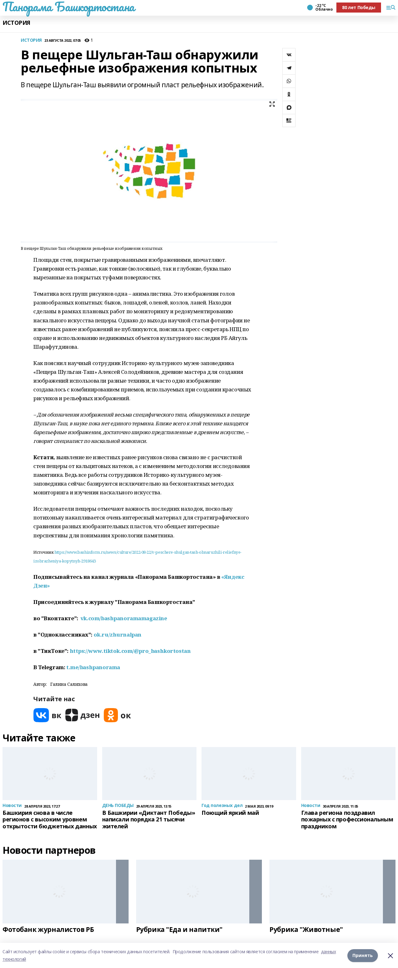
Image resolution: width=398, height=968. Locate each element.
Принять (362, 955)
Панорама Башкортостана (69, 7)
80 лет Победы (358, 7)
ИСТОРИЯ (16, 22)
